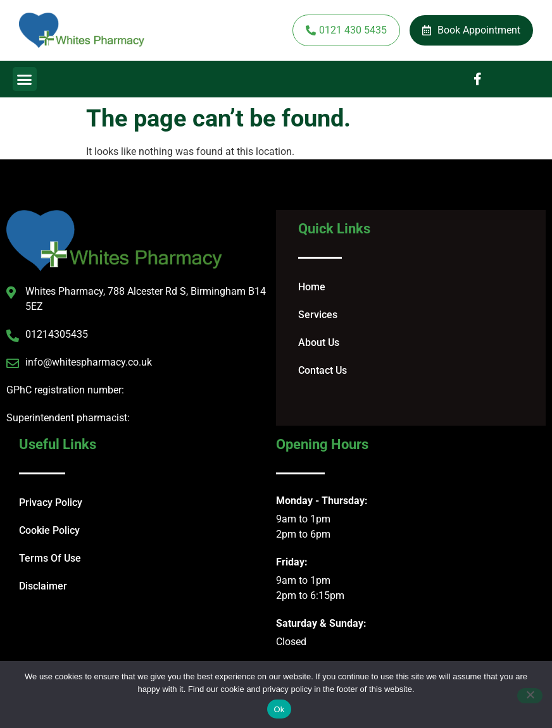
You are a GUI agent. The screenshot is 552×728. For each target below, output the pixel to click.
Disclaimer (43, 586)
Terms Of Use (50, 558)
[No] (530, 695)
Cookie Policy (49, 530)
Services (317, 315)
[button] (25, 79)
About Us (318, 342)
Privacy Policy (50, 503)
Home (311, 287)
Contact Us (322, 370)
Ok (278, 709)
